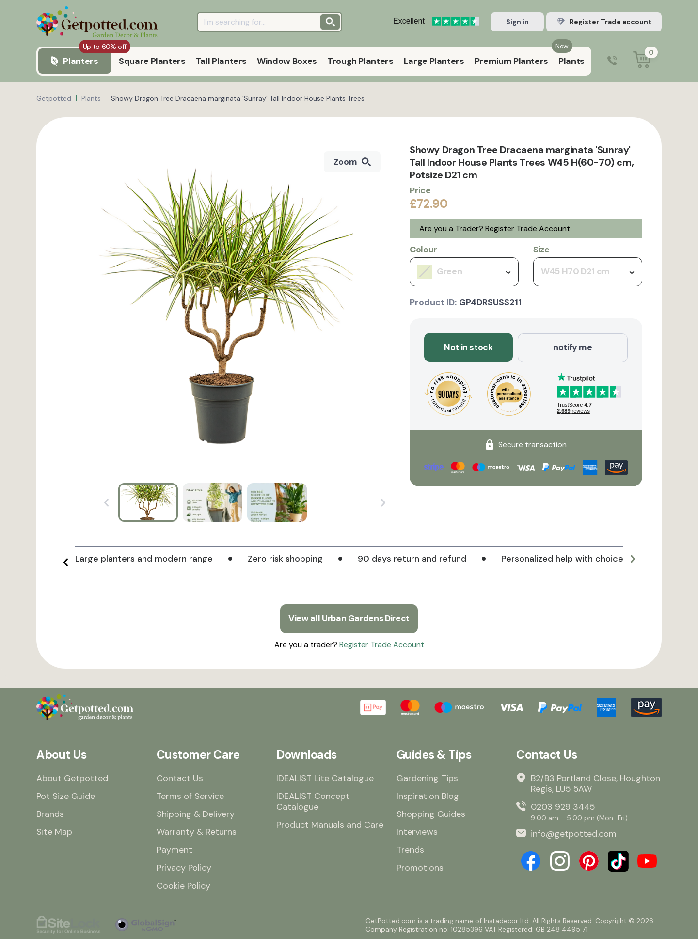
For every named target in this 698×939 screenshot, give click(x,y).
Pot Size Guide (65, 795)
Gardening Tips (427, 777)
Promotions (420, 867)
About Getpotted (72, 777)
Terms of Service (190, 795)
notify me (572, 347)
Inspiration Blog (428, 795)
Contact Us (180, 777)
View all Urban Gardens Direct (349, 618)
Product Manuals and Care (329, 824)
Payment (174, 849)
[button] (65, 562)
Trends (410, 849)
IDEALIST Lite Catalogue (325, 777)
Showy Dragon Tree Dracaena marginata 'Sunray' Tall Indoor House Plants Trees (238, 98)
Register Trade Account (527, 228)
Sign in (517, 21)
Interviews (417, 831)
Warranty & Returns (197, 831)
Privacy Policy (184, 867)
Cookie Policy (183, 885)
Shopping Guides (431, 813)
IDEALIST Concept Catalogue (312, 801)
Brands (50, 813)
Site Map (54, 831)
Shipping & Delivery (196, 813)
